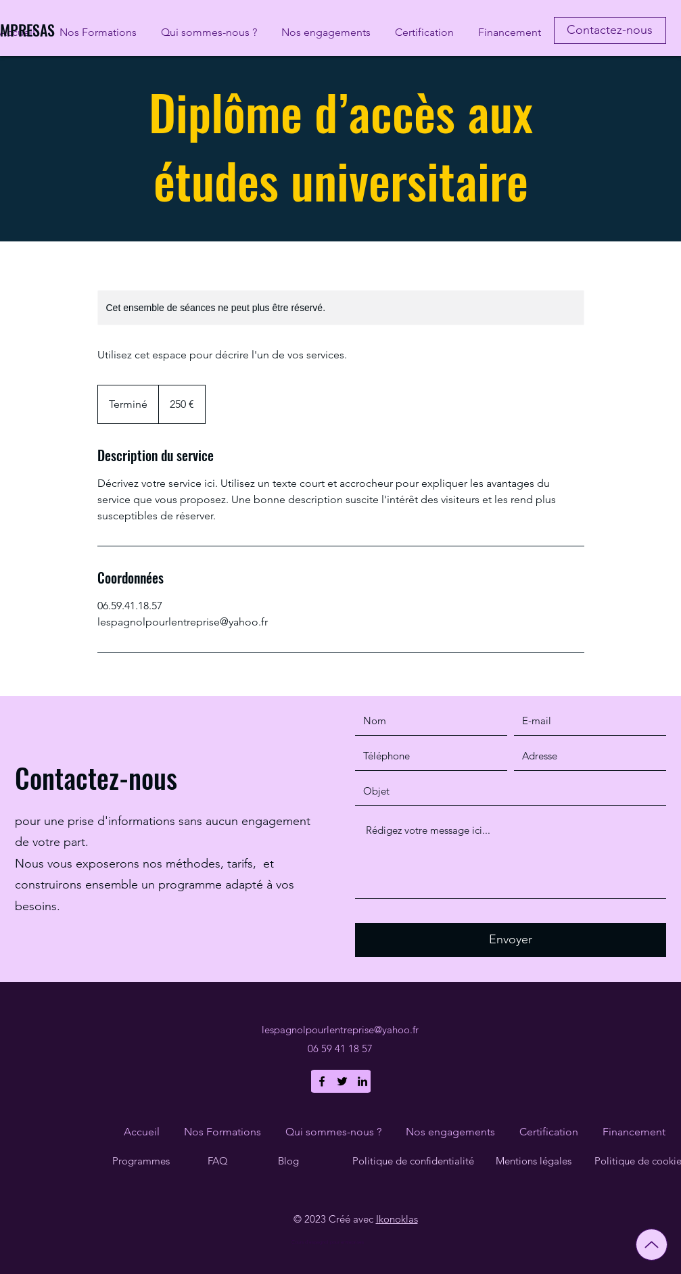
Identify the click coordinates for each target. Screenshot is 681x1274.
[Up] (651, 1244)
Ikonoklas (397, 1218)
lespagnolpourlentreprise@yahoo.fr (340, 1029)
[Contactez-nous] (610, 30)
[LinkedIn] (362, 1081)
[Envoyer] (510, 940)
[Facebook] (322, 1081)
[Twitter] (342, 1081)
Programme (139, 1160)
